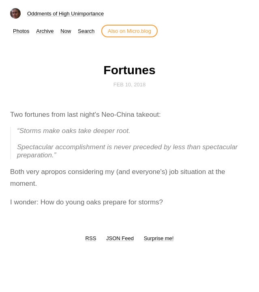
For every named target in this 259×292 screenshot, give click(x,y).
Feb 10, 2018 (129, 85)
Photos (21, 31)
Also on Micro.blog (129, 31)
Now (65, 31)
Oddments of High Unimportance (65, 14)
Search (86, 31)
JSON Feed (120, 238)
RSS (91, 238)
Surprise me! (159, 238)
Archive (45, 31)
